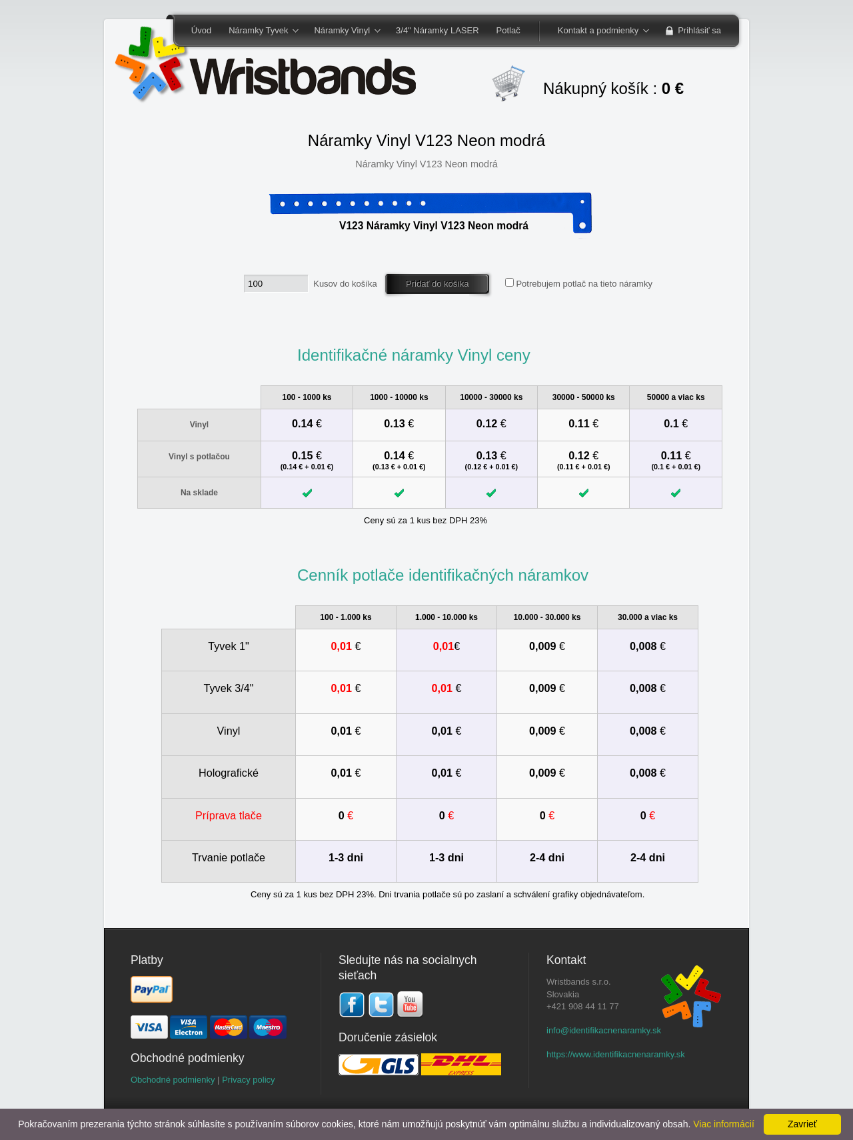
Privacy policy (248, 1080)
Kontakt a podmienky (599, 31)
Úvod (201, 30)
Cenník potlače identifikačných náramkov (442, 575)
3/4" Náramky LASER (437, 30)
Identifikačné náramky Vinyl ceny (413, 355)
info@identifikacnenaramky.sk (603, 1030)
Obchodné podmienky (173, 1080)
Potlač (508, 30)
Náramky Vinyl (342, 31)
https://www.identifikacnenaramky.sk (615, 1054)
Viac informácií (723, 1124)
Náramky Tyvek (259, 31)
